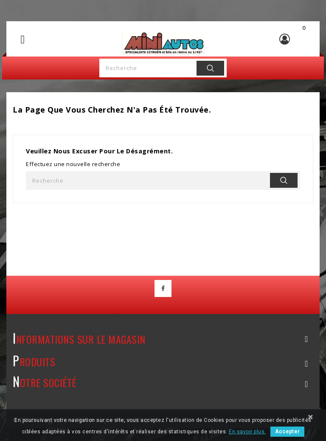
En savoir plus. (247, 432)
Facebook (163, 288)
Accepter (287, 432)
